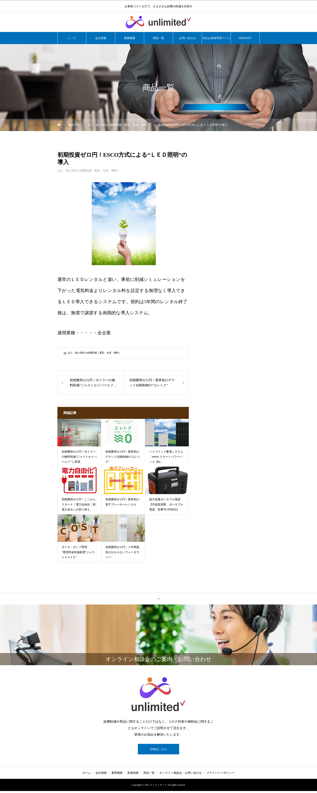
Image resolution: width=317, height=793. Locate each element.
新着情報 (133, 774)
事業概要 (129, 38)
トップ (72, 38)
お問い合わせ (187, 38)
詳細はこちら (158, 750)
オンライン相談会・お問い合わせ (180, 774)
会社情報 (100, 38)
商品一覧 (158, 38)
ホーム (86, 774)
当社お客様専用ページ (216, 38)
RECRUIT (245, 38)
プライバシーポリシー (220, 774)
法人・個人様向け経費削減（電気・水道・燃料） (88, 170)
